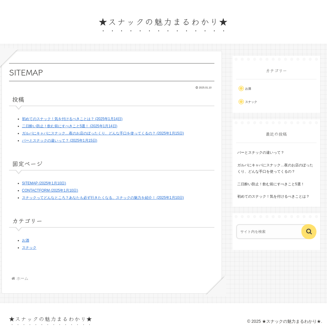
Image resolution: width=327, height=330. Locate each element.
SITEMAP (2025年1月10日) (44, 183)
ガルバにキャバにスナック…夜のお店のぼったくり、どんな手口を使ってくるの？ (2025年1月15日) (103, 133)
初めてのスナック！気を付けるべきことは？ (273, 196)
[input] (273, 231)
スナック (29, 247)
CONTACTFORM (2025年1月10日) (50, 190)
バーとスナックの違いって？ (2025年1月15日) (59, 140)
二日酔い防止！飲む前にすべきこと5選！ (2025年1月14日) (69, 126)
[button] (308, 231)
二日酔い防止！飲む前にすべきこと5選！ (270, 184)
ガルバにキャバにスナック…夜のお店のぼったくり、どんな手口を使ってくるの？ (275, 168)
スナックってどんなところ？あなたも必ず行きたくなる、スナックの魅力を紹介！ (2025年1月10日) (103, 198)
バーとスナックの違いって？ (260, 152)
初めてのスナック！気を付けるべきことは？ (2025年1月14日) (72, 119)
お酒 (25, 240)
